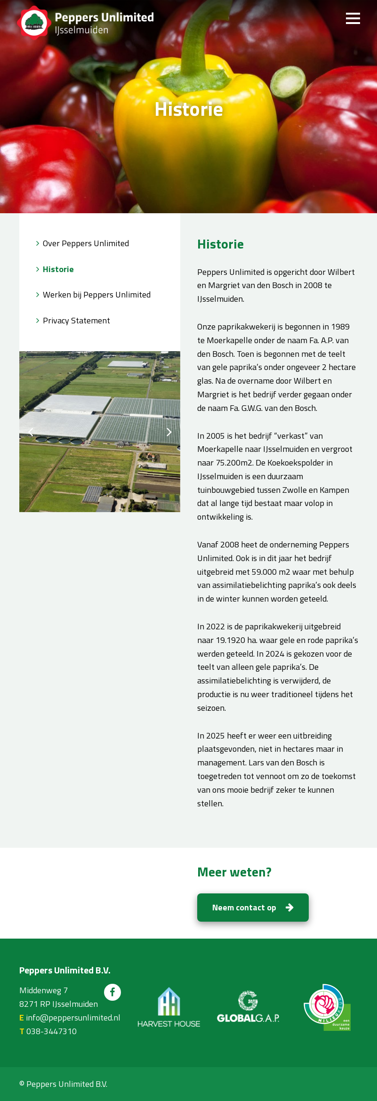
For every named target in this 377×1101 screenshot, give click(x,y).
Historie (58, 269)
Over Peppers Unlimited (86, 243)
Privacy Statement (76, 320)
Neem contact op (253, 907)
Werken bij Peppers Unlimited (97, 294)
